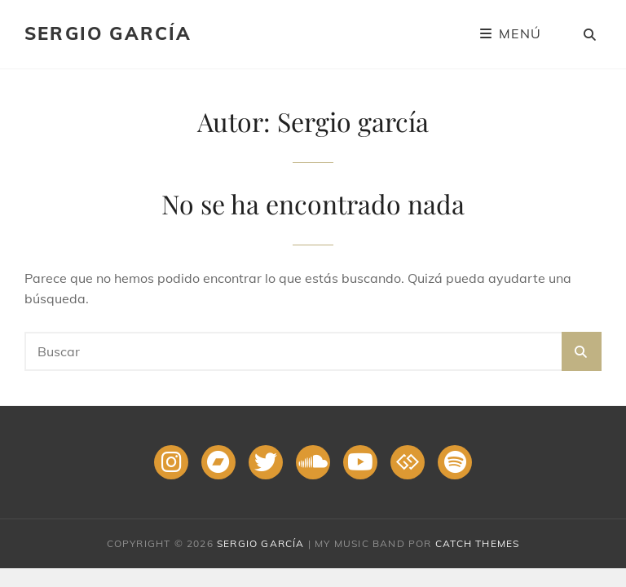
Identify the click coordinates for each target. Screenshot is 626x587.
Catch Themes (477, 543)
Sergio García (108, 33)
